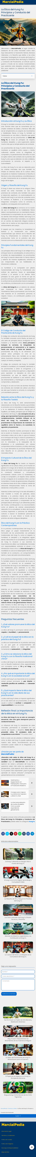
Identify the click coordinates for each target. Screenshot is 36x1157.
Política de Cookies (7, 1139)
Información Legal (6, 1131)
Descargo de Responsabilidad (10, 1148)
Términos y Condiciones (8, 1135)
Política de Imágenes (7, 1144)
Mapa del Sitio (5, 1152)
